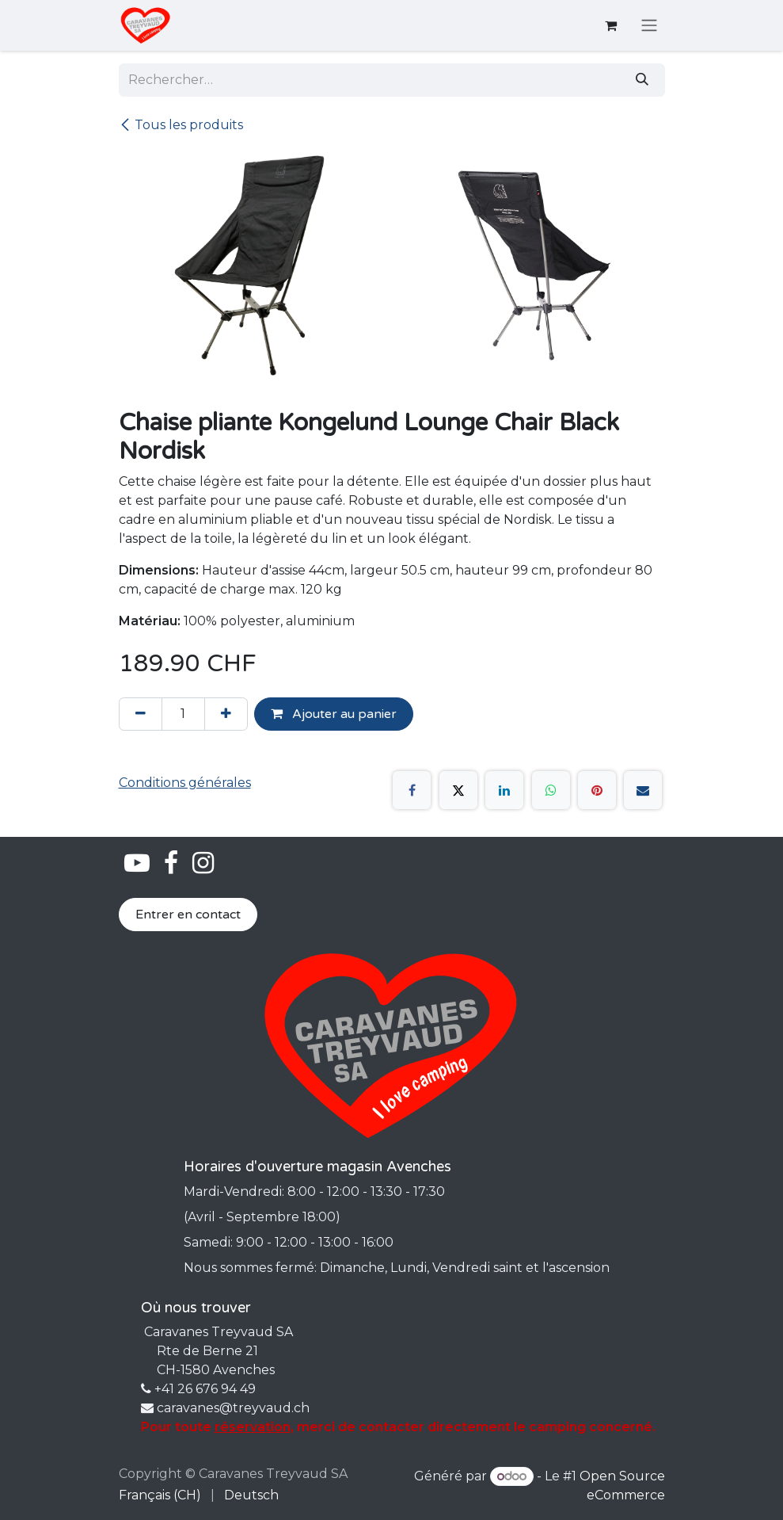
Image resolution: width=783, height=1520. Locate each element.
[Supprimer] (140, 714)
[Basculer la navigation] (649, 26)
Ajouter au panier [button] (334, 714)
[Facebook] (412, 790)
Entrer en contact (188, 914)
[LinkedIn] (504, 790)
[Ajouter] (226, 714)
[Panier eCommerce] (611, 25)
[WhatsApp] (551, 790)
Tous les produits (181, 124)
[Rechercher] (642, 80)
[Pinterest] (597, 790)
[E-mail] (643, 790)
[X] (458, 790)
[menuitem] (160, 1495)
